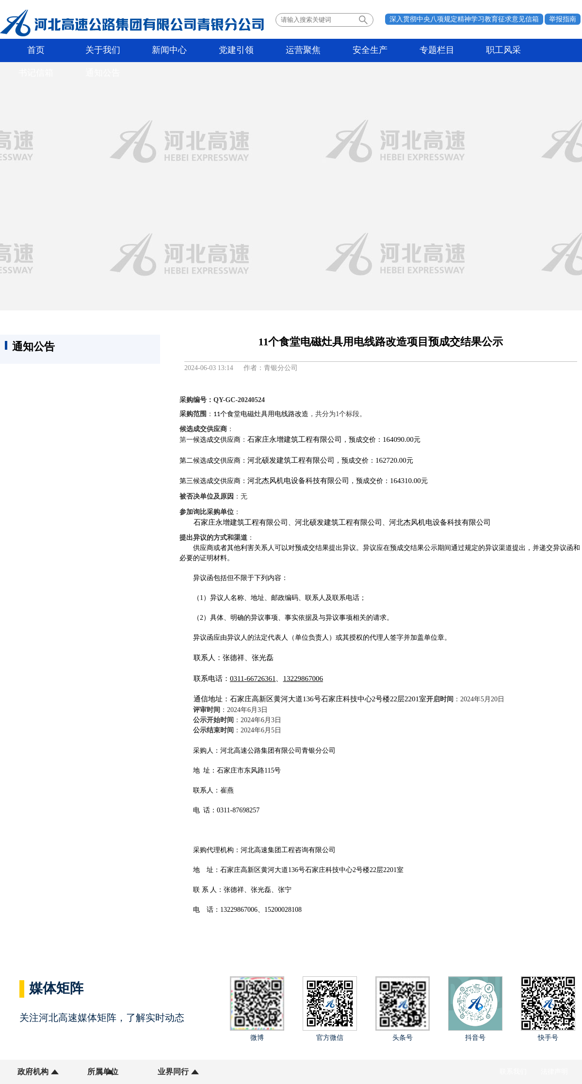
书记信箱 (493, 50)
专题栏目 (377, 50)
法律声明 (554, 1071)
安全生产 (320, 50)
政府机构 (32, 1072)
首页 (31, 50)
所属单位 (93, 1072)
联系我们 (513, 1071)
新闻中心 (146, 50)
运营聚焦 (262, 50)
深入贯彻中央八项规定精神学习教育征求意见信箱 (464, 19)
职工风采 (435, 50)
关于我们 (89, 50)
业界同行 (154, 1072)
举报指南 (562, 19)
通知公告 (551, 50)
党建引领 (204, 50)
